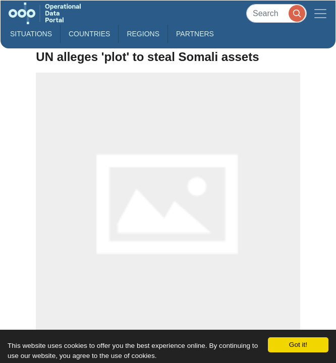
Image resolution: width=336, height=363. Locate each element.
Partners (195, 34)
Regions (143, 34)
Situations (31, 34)
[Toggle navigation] (320, 13)
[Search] (276, 13)
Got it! (298, 344)
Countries (89, 34)
